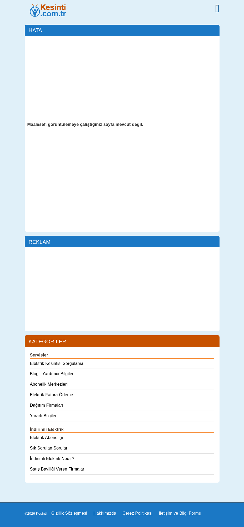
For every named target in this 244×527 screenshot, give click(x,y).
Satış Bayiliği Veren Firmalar (57, 469)
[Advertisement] (122, 78)
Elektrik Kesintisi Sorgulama (57, 363)
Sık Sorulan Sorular (49, 448)
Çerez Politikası (137, 513)
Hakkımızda (104, 513)
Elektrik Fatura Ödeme (51, 394)
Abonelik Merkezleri (49, 384)
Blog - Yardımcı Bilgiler (52, 373)
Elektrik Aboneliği (46, 437)
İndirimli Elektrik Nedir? (52, 458)
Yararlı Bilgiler (43, 416)
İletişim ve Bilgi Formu (180, 513)
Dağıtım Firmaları (46, 405)
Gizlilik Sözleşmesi (69, 513)
